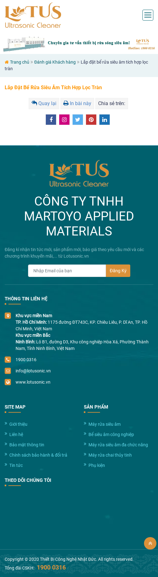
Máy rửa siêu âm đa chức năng (118, 444)
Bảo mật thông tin (26, 444)
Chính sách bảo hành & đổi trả (38, 455)
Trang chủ (19, 62)
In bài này (77, 103)
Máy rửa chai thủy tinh (110, 455)
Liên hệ (16, 434)
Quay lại (43, 103)
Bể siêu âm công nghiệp (111, 434)
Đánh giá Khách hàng (55, 62)
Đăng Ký (118, 271)
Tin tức (16, 465)
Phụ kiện (97, 465)
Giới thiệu (18, 424)
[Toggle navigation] (147, 15)
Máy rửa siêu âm (105, 424)
